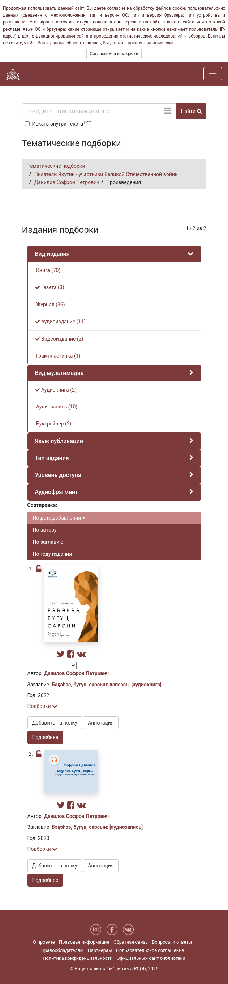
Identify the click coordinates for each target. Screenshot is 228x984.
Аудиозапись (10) (56, 407)
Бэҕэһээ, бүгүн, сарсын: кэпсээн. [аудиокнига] (107, 684)
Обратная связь (130, 942)
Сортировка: (42, 505)
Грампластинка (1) (58, 356)
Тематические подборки (56, 166)
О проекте (44, 942)
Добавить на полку (54, 723)
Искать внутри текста (62, 123)
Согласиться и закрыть (114, 53)
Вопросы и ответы (172, 942)
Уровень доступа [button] (58, 475)
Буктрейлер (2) (53, 424)
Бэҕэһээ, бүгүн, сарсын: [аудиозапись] (97, 827)
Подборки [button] (42, 706)
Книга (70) (48, 270)
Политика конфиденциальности (77, 958)
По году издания (52, 554)
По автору (45, 530)
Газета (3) (49, 287)
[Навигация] (212, 73)
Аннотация (100, 723)
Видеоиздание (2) (59, 339)
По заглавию (48, 542)
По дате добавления (59, 518)
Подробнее (45, 737)
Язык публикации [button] (59, 441)
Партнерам (100, 950)
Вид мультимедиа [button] (59, 372)
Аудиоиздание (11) (60, 321)
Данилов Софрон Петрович (66, 182)
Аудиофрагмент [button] (56, 492)
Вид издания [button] (52, 253)
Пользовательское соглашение (150, 950)
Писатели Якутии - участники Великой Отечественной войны (106, 174)
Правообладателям (62, 950)
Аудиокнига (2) (56, 390)
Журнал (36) (50, 304)
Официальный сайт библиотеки (151, 958)
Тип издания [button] (52, 458)
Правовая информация (84, 942)
